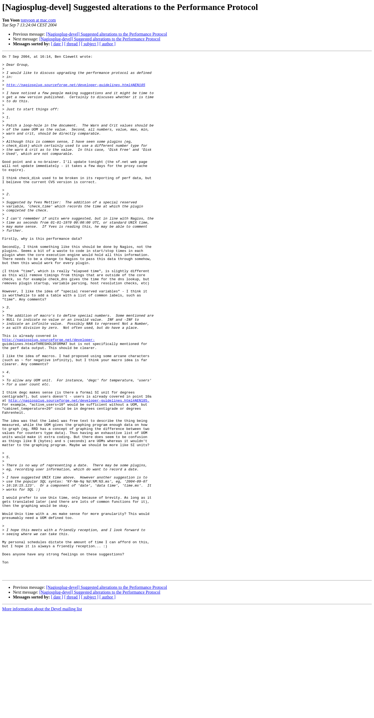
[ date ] (57, 44)
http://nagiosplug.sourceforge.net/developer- (48, 397)
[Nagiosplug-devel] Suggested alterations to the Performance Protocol (106, 34)
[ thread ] (72, 44)
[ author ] (107, 44)
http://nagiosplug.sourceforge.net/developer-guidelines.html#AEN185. (78, 469)
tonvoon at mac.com (38, 20)
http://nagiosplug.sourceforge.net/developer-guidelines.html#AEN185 (75, 91)
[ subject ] (89, 44)
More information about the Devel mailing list (42, 713)
